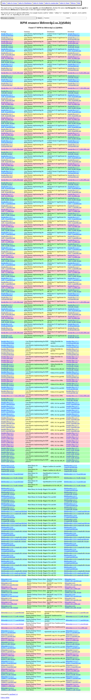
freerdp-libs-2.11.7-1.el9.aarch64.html (7, 294)
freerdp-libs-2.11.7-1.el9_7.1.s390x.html (7, 286)
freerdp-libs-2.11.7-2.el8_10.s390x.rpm (74, 195)
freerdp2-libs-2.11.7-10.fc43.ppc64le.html (7, 376)
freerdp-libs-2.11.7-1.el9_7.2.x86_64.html (8, 275)
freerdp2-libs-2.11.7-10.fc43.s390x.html (7, 380)
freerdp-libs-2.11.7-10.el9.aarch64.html (7, 34)
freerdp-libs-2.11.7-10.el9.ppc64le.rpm (74, 38)
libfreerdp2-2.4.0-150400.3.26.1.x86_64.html (9, 591)
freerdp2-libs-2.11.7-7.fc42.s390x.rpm (78, 396)
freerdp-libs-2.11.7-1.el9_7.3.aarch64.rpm (74, 248)
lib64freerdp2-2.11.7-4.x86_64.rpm (75, 485)
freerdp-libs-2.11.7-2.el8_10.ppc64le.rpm (74, 191)
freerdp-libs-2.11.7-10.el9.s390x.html (7, 42)
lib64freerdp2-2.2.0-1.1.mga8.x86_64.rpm (77, 571)
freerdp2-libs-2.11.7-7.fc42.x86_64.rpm (72, 399)
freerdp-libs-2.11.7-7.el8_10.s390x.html (7, 103)
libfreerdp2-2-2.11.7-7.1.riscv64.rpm (77, 624)
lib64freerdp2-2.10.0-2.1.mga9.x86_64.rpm (70, 520)
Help (78, 3)
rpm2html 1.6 (13, 694)
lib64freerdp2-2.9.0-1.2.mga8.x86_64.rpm (77, 531)
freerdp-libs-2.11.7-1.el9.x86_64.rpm (74, 306)
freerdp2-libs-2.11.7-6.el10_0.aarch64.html (8, 403)
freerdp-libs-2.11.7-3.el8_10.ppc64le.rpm (74, 160)
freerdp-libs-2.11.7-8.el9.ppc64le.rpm (74, 69)
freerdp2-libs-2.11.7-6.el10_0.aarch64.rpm (73, 403)
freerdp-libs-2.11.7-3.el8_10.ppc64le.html (8, 160)
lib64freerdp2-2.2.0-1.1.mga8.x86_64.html (14, 571)
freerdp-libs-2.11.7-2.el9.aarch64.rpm (74, 172)
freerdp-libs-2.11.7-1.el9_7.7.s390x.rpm (74, 210)
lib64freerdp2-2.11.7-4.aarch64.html (12, 481)
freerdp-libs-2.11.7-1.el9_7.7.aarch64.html (8, 202)
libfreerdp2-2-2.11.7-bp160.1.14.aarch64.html (8, 662)
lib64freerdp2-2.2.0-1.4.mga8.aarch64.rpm (71, 550)
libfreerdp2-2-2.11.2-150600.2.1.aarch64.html (8, 677)
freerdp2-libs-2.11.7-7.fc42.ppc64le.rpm (72, 392)
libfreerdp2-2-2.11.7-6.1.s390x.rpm (76, 628)
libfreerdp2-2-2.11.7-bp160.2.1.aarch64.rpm (73, 647)
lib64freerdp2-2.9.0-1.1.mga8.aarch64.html (8, 534)
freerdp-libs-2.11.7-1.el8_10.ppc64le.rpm (74, 313)
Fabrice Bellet (5, 697)
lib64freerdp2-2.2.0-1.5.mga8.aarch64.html (8, 544)
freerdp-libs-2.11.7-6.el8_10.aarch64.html (8, 111)
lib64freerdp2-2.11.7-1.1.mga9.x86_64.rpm (70, 508)
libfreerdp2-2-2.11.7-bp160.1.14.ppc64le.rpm (73, 666)
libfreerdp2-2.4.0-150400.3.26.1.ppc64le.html (9, 584)
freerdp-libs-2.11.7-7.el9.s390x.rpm (78, 88)
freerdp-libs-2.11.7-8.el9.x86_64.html (7, 76)
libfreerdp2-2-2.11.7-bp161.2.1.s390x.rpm (72, 639)
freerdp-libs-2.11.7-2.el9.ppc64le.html (7, 176)
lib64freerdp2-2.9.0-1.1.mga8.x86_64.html (14, 537)
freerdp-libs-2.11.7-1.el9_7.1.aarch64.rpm (74, 279)
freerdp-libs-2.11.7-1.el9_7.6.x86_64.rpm (74, 229)
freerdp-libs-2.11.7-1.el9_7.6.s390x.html (7, 225)
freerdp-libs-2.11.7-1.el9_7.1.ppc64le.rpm (74, 283)
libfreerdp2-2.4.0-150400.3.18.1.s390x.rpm (72, 603)
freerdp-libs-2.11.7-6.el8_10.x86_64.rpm (74, 122)
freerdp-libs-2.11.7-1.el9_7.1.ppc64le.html (8, 283)
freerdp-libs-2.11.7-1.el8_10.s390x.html (7, 317)
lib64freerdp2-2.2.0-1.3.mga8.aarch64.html (8, 556)
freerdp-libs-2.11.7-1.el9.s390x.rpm (78, 302)
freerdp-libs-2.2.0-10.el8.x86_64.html (7, 336)
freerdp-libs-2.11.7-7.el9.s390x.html (12, 88)
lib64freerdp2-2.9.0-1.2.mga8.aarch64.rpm (71, 528)
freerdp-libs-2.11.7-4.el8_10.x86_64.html (7, 137)
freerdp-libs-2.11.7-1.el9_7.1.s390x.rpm (74, 286)
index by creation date (51, 3)
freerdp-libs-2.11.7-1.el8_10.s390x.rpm (74, 317)
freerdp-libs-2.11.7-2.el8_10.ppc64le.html (8, 191)
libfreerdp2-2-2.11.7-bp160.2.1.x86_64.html (8, 658)
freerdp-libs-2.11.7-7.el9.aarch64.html (7, 80)
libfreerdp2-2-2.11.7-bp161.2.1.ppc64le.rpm (73, 635)
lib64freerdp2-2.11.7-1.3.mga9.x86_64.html (8, 493)
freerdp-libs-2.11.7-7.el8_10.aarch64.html (8, 95)
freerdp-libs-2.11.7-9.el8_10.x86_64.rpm (74, 61)
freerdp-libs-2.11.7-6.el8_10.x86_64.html (7, 122)
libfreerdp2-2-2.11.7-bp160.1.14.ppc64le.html (8, 666)
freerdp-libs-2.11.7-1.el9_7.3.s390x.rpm (74, 256)
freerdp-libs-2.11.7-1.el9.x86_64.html (7, 306)
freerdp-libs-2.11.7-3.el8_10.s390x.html (7, 164)
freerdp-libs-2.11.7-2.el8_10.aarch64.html (8, 187)
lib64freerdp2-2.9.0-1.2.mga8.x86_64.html (14, 531)
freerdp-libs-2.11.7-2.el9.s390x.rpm (78, 180)
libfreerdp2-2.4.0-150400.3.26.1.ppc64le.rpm (73, 584)
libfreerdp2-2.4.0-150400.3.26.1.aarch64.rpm (73, 580)
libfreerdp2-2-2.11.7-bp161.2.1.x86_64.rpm (73, 643)
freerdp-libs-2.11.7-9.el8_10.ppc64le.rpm (74, 53)
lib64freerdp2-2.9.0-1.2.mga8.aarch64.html (8, 528)
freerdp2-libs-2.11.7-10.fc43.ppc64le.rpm (72, 376)
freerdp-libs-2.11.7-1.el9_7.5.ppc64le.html (8, 237)
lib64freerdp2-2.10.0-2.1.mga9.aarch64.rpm (71, 516)
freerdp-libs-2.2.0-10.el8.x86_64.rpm (73, 336)
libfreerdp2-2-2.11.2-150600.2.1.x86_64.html (8, 689)
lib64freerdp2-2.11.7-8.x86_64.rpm (75, 478)
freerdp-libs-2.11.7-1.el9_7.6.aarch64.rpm (74, 218)
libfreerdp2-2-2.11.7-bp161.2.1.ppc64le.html (8, 635)
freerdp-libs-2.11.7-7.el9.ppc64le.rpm (74, 84)
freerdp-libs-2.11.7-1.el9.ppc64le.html (7, 298)
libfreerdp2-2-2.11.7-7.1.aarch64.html (12, 620)
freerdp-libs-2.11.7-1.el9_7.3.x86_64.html (8, 260)
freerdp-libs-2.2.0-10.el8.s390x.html (12, 332)
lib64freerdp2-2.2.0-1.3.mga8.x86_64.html (14, 559)
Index (4, 3)
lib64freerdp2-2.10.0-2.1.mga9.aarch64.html (8, 516)
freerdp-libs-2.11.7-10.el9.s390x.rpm (74, 42)
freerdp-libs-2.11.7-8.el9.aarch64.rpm (74, 65)
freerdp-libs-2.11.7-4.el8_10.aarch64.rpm (74, 126)
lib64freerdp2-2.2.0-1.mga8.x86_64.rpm (76, 575)
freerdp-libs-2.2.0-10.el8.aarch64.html (7, 325)
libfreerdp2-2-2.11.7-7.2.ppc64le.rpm (77, 612)
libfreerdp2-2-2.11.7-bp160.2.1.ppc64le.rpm (73, 650)
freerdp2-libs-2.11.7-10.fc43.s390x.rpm (72, 380)
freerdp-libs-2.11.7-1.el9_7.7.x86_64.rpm (74, 214)
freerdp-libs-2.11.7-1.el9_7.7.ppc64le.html (8, 206)
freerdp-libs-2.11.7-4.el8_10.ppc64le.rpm (74, 130)
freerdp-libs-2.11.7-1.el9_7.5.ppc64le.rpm (74, 237)
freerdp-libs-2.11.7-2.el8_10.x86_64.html (7, 199)
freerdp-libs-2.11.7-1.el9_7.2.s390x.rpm (74, 271)
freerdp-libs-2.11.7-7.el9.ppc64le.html (7, 84)
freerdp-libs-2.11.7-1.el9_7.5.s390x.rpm (74, 241)
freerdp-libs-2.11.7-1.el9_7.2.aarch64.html (8, 264)
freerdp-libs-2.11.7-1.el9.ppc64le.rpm (74, 298)
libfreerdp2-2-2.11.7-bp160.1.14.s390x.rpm (72, 670)
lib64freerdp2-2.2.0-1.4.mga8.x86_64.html (14, 553)
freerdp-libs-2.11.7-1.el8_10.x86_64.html (7, 321)
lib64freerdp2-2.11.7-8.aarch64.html (12, 474)
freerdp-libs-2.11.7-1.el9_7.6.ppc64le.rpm (74, 222)
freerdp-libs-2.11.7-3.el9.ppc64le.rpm (74, 145)
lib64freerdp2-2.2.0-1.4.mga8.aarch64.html (8, 550)
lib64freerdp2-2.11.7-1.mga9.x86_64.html (14, 513)
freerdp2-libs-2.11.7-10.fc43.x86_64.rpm (72, 384)
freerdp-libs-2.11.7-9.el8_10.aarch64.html (8, 50)
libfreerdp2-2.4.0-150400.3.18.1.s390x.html (9, 603)
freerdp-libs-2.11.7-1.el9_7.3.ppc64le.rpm (74, 252)
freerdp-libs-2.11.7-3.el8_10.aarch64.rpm (74, 157)
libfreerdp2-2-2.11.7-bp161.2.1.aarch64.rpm (73, 631)
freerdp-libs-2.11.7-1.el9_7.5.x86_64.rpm (74, 244)
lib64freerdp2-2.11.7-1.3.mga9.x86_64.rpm (70, 493)
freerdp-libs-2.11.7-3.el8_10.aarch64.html (8, 157)
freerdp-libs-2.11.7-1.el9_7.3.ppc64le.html (8, 252)
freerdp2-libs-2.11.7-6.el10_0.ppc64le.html (8, 418)
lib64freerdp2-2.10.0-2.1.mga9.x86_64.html (8, 520)
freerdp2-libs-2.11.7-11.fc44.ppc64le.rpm (72, 350)
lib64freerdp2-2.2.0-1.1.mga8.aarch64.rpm (71, 568)
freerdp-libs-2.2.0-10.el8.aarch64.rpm (73, 325)
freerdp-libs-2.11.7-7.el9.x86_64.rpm (74, 92)
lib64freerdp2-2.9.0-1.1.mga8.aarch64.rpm (71, 534)
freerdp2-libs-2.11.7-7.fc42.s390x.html (13, 396)
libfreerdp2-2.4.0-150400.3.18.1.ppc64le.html (9, 599)
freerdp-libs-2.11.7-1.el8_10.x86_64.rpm (74, 321)
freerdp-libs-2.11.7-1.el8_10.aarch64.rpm (74, 309)
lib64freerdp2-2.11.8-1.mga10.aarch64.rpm (70, 466)
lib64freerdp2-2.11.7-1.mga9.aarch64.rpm (77, 511)
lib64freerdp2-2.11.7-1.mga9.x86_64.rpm (76, 513)
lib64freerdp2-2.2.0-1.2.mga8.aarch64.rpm (71, 562)
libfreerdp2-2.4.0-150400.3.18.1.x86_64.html (9, 606)
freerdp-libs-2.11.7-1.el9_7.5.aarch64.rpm (74, 233)
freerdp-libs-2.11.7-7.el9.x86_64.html (7, 92)
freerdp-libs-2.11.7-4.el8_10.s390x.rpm (74, 134)
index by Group (12, 3)
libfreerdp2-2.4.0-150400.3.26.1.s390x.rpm (72, 587)
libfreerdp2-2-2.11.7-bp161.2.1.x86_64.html (8, 643)
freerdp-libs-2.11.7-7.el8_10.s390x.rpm (74, 103)
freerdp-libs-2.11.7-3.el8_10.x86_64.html (7, 168)
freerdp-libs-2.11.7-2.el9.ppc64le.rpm (74, 176)
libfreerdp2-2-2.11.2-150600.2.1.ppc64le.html (8, 681)
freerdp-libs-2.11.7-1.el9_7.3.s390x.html (7, 256)
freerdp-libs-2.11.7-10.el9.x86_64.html (7, 46)
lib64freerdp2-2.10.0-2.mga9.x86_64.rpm (76, 525)
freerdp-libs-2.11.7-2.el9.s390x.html (12, 180)
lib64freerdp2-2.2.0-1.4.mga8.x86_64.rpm (77, 553)
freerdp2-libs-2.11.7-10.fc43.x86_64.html (7, 384)
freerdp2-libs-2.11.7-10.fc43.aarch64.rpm (72, 372)
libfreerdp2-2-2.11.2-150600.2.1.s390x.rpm (72, 685)
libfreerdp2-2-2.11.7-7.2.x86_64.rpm (77, 616)
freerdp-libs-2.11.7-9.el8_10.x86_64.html (7, 61)
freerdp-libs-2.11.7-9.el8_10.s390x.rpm (74, 57)
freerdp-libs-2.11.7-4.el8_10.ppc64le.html (8, 130)
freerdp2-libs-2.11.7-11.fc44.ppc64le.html (7, 350)
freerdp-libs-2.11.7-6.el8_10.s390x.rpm (74, 118)
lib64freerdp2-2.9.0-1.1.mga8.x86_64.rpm (77, 537)
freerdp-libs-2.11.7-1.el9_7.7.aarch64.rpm (74, 202)
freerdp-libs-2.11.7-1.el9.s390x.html (12, 302)
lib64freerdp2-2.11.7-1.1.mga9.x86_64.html (8, 508)
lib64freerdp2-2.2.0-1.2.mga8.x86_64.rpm (77, 565)
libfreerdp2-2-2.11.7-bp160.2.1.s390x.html (7, 654)
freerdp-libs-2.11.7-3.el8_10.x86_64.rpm (74, 168)
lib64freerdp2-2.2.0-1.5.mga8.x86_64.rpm (77, 547)
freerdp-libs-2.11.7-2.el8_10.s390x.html (7, 195)
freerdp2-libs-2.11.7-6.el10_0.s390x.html (7, 434)
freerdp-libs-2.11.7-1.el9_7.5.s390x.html (7, 241)
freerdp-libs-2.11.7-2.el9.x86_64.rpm (74, 183)
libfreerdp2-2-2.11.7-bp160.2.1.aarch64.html (8, 647)
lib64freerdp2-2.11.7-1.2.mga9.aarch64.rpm (71, 497)
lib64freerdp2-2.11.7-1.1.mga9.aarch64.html (8, 504)
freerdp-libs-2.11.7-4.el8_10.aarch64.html (8, 126)
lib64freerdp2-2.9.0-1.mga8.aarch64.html (13, 539)
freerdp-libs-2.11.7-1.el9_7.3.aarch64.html (8, 248)
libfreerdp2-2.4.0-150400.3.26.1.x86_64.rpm (73, 591)
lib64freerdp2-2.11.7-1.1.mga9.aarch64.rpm (71, 504)
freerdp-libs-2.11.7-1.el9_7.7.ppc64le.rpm (74, 206)
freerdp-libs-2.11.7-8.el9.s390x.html (12, 73)
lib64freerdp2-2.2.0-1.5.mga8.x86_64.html (14, 547)
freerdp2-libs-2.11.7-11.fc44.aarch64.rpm (72, 342)
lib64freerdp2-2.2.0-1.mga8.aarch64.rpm (76, 573)
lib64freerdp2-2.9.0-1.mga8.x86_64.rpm (76, 541)
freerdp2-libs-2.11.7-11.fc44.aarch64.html (7, 342)
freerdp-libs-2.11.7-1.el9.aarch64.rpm (74, 294)
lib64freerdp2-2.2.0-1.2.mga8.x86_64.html (14, 565)
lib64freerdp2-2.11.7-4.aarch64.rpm (75, 481)
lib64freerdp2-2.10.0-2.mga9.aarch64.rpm (77, 523)
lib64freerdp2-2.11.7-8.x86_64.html (12, 478)
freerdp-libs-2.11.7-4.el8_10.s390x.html (7, 134)
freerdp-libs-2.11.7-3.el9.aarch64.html (7, 141)
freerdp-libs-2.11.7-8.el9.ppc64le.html (7, 69)
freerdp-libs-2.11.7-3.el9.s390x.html (12, 149)
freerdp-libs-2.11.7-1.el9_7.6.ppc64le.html (8, 222)
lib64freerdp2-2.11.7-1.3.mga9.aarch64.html (8, 489)
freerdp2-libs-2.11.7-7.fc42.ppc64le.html (7, 392)
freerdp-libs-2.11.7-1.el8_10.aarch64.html (8, 309)
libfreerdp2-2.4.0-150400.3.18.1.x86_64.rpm (73, 606)
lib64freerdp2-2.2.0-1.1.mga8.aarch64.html (8, 568)
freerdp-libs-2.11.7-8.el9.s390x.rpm (78, 73)
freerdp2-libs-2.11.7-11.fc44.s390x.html (7, 357)
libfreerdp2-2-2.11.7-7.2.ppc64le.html (12, 612)
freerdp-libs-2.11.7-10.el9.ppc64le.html (7, 38)
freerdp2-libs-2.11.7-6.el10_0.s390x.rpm (72, 434)
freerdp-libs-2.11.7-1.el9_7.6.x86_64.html (8, 229)
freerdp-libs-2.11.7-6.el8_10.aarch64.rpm (74, 111)
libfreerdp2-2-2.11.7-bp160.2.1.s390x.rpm (72, 654)
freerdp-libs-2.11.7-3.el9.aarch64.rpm (74, 141)
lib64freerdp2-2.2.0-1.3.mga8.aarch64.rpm (71, 556)
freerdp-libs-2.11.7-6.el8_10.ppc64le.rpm (74, 115)
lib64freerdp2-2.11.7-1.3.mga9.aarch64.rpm (71, 489)
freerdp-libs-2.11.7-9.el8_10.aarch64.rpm (74, 50)
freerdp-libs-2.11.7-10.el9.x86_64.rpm (74, 46)
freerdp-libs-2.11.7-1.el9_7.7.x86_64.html (8, 214)
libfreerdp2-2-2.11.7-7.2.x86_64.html (12, 616)
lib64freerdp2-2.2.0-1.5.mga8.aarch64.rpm (71, 544)
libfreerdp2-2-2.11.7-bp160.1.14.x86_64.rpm (73, 673)
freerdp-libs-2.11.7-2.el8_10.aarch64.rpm (74, 187)
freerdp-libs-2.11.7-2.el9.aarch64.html (7, 172)
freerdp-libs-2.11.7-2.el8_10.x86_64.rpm (74, 199)
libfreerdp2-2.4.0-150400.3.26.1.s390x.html (9, 587)
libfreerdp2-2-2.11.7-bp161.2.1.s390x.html (7, 639)
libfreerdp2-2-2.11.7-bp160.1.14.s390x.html (8, 670)
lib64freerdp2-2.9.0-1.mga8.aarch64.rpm (76, 539)
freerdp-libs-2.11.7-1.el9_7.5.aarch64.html (8, 233)
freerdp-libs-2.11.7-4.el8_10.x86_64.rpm (74, 137)
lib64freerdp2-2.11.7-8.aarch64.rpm (75, 474)
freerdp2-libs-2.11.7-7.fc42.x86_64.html (7, 399)
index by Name (64, 3)
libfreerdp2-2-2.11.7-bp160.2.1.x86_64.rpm (73, 658)
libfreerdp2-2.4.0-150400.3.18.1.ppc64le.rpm (73, 599)
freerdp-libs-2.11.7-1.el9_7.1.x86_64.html (8, 290)
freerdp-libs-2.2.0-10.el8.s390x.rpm (78, 332)
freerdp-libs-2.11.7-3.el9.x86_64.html (7, 153)
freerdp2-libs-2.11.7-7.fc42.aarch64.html (7, 388)
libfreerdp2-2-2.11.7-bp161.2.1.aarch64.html (8, 631)
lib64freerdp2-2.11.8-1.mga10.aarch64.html (8, 466)
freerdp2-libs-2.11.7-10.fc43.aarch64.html (7, 372)
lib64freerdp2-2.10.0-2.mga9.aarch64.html (14, 523)
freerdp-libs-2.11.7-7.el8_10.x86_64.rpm (74, 107)
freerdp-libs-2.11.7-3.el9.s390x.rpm (78, 149)
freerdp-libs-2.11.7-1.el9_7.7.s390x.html (7, 210)
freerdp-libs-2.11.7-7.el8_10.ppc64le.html (8, 99)
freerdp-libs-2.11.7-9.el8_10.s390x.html (7, 57)
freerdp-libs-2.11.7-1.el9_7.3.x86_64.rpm (74, 260)
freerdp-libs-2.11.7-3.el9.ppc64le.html (7, 145)
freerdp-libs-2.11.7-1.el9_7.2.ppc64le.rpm (74, 267)
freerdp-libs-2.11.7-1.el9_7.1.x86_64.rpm (74, 290)
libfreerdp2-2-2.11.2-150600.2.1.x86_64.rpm (73, 689)
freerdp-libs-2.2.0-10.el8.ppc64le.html (7, 329)
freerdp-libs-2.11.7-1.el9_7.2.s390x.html (7, 271)
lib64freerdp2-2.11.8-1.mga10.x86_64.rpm (70, 470)
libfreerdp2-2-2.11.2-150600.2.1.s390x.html (8, 685)
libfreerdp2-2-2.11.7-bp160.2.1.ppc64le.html (8, 650)
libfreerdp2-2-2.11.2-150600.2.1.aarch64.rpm (73, 677)
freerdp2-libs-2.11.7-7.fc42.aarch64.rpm (72, 388)
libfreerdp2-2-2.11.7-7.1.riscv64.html (12, 624)
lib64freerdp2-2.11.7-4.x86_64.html (12, 485)
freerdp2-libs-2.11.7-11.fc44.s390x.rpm (72, 357)
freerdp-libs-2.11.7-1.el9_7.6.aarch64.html (8, 218)
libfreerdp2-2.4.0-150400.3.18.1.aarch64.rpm (73, 595)
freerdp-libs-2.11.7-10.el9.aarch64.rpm (74, 34)
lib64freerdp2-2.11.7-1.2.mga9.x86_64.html (8, 500)
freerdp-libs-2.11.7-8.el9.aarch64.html (7, 65)
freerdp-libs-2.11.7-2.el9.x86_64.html (7, 183)
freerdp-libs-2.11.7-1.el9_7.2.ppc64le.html (8, 267)
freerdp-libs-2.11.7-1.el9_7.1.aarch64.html (8, 279)
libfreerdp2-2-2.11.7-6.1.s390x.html (12, 628)
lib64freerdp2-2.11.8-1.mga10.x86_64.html (7, 470)
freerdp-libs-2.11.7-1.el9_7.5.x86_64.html (8, 244)
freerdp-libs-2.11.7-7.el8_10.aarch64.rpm (74, 95)
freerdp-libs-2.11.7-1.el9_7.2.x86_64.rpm (74, 275)
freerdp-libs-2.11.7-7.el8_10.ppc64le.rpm (74, 99)
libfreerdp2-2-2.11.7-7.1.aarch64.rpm (77, 620)
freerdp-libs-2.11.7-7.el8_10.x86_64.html (7, 107)
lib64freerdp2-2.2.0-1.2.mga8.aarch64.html (8, 562)
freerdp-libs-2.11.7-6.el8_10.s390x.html (7, 118)
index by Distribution (25, 3)
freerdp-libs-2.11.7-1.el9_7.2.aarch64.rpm (74, 264)
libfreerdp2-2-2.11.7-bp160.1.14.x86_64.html (8, 673)
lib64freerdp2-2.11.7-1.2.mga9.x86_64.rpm (70, 500)
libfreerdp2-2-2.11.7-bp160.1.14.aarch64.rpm (73, 662)
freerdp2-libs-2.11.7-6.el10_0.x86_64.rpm (72, 449)
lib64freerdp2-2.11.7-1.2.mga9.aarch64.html (8, 497)
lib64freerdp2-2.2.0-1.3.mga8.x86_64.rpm (77, 559)
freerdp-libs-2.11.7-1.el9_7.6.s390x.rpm (74, 225)
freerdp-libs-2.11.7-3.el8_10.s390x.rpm (74, 164)
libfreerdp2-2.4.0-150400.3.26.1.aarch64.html (9, 580)
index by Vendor (38, 3)
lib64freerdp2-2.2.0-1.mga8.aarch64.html (13, 573)
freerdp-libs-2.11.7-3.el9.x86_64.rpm (74, 153)
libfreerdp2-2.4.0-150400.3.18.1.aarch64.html (9, 595)
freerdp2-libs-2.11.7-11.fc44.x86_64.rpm (72, 365)
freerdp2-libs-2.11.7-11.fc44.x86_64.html (7, 365)
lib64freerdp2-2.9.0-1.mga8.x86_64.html (13, 541)
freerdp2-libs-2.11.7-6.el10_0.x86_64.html (7, 449)
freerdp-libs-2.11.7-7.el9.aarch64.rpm (74, 80)
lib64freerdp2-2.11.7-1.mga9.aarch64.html (14, 511)
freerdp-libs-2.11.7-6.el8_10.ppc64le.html (8, 115)
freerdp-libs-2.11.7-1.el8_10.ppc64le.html (8, 313)
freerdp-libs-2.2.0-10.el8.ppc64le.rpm (73, 329)
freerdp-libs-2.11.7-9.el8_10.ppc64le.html (8, 53)
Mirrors (73, 3)
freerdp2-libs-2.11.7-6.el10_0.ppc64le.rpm (73, 418)
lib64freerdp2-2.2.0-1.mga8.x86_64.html (13, 575)
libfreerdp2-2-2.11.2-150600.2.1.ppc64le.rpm (73, 681)
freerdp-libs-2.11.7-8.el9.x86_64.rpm (74, 76)
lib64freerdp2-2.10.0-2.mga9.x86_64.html (14, 525)
